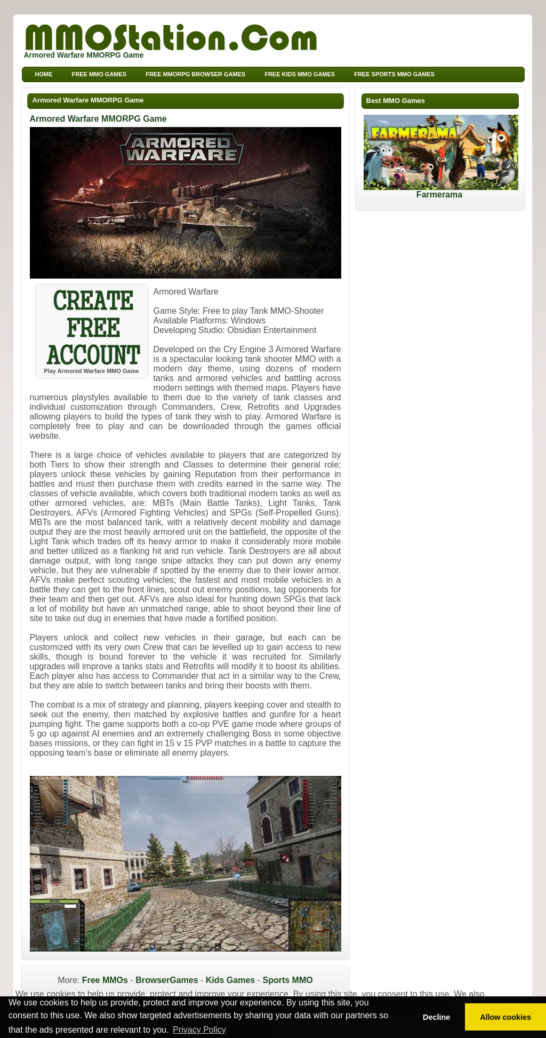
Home (44, 74)
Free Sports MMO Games (394, 74)
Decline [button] (436, 1017)
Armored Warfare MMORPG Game (88, 100)
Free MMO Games (99, 74)
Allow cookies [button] (505, 1017)
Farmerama (441, 191)
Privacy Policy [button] (199, 1029)
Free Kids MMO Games (299, 74)
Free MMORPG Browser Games (195, 74)
